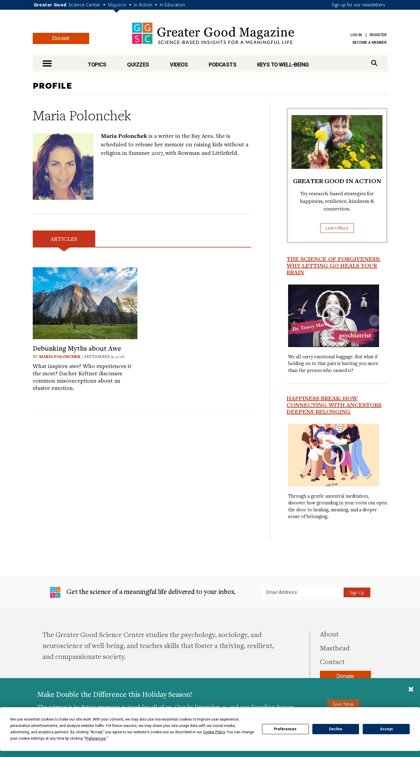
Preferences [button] (95, 738)
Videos (179, 64)
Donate (60, 38)
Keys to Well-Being (283, 64)
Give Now (343, 704)
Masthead (335, 647)
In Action (143, 5)
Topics (97, 64)
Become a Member (370, 42)
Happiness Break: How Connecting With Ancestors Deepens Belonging (334, 404)
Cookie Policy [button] (214, 732)
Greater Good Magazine (213, 33)
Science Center (85, 5)
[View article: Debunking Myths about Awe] (85, 302)
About (329, 633)
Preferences (285, 729)
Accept (386, 729)
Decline (335, 729)
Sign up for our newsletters (358, 5)
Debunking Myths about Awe (77, 348)
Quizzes (138, 64)
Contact (332, 661)
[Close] (411, 690)
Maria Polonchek (60, 356)
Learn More (337, 228)
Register (378, 35)
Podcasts (222, 64)
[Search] (374, 63)
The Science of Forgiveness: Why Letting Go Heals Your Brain (333, 265)
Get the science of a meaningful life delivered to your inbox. (143, 592)
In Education (172, 5)
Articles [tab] (63, 238)
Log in (356, 35)
